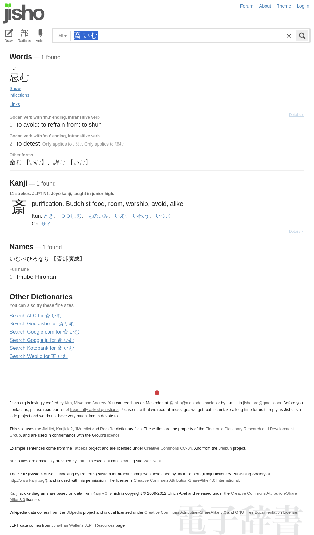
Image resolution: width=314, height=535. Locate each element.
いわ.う (141, 215)
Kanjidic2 (64, 429)
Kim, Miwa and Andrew (85, 403)
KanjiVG (100, 493)
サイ (46, 223)
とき (48, 215)
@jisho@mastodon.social (192, 403)
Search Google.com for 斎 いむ (45, 332)
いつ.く (164, 215)
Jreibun (225, 448)
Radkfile (107, 429)
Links (15, 104)
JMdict (48, 429)
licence (113, 435)
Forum (246, 6)
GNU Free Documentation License (266, 512)
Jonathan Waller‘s (67, 525)
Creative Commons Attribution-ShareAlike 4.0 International (186, 480)
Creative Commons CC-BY (168, 448)
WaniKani (152, 461)
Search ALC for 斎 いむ (36, 315)
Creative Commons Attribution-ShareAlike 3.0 (185, 512)
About (265, 6)
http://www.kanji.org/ (28, 480)
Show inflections (19, 92)
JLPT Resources (99, 525)
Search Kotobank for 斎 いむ (42, 348)
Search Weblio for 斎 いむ (39, 356)
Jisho (24, 13)
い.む (120, 215)
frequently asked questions (94, 409)
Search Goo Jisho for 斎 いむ (42, 323)
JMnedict (83, 429)
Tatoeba (80, 448)
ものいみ (98, 215)
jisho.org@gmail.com (262, 403)
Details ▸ (296, 115)
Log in (303, 6)
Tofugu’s (85, 461)
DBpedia (74, 512)
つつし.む (71, 215)
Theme (284, 6)
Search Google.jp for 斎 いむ (42, 340)
